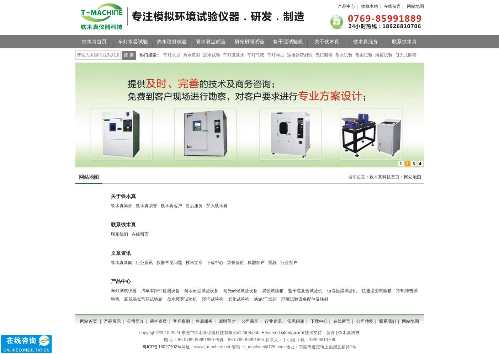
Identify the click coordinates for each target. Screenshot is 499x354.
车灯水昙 (171, 55)
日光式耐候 (405, 55)
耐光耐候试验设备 (240, 290)
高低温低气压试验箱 (143, 299)
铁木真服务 (365, 41)
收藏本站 (369, 6)
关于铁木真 (326, 41)
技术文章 (194, 262)
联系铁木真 (404, 41)
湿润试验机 (212, 299)
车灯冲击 (275, 55)
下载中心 (214, 262)
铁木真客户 (171, 205)
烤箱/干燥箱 (265, 299)
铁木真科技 (349, 332)
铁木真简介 (121, 205)
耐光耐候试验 (249, 41)
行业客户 (288, 262)
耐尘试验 (363, 55)
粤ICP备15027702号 (162, 346)
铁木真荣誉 (146, 205)
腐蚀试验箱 (272, 290)
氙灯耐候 (324, 55)
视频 (272, 262)
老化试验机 (238, 299)
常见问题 (295, 321)
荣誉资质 (235, 262)
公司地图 (364, 321)
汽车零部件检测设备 (160, 290)
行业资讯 (144, 262)
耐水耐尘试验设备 (201, 290)
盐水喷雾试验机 (182, 299)
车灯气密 (255, 55)
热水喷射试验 (172, 41)
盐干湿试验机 (288, 41)
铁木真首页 (94, 41)
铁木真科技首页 (384, 177)
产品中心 (346, 6)
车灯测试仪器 (124, 290)
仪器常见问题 (169, 262)
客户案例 (181, 321)
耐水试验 (343, 55)
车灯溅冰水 (233, 55)
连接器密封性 (300, 55)
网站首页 (88, 321)
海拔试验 (383, 55)
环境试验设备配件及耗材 (304, 299)
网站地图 (415, 6)
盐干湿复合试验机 (305, 290)
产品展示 (112, 321)
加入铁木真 (217, 205)
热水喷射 (191, 55)
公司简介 (135, 321)
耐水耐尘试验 (210, 41)
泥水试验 (211, 55)
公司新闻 (250, 321)
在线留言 (392, 6)
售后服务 (194, 205)
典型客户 (256, 262)
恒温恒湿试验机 (342, 290)
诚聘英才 (227, 321)
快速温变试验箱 (377, 290)
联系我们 (119, 234)
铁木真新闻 (121, 262)
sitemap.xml (292, 332)
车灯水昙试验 (133, 41)
